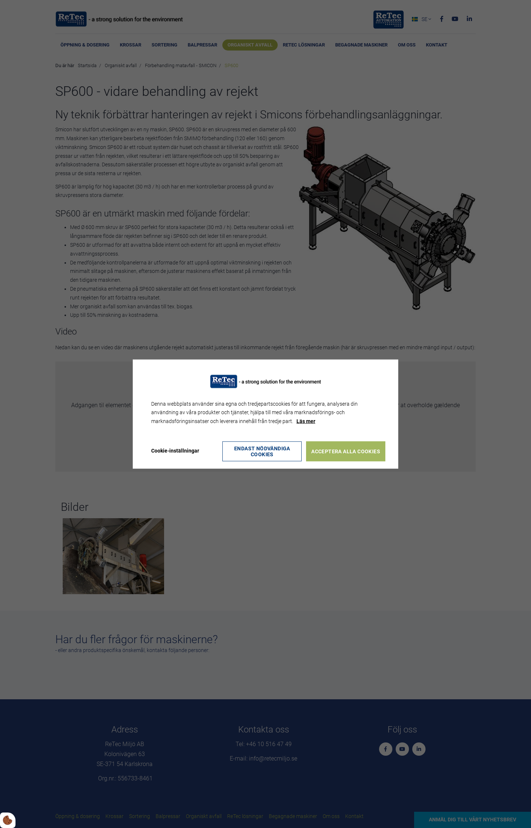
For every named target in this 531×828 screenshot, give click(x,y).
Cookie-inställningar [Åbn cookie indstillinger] (175, 451)
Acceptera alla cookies (346, 451)
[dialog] (265, 414)
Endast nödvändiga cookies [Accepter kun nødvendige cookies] (262, 451)
